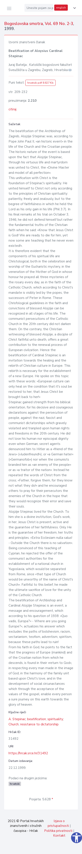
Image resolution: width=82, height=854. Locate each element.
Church (14, 724)
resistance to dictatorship (39, 724)
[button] (73, 8)
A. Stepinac (17, 719)
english (61, 7)
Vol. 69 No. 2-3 (59, 24)
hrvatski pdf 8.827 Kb (40, 83)
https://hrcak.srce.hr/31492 (28, 753)
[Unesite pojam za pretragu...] (39, 8)
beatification (36, 719)
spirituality (55, 719)
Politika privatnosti (58, 831)
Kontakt (59, 835)
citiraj (12, 109)
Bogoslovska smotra (23, 24)
